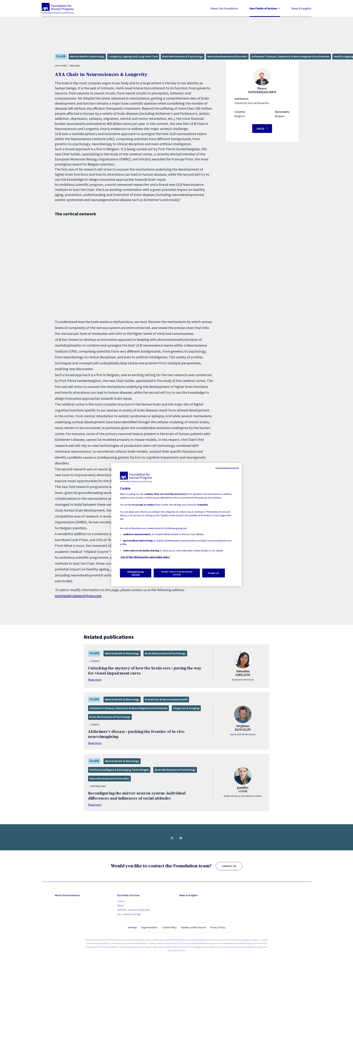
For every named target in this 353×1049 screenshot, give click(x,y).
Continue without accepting (227, 467)
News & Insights (301, 8)
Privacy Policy (217, 927)
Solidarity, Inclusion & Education (133, 909)
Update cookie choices (193, 927)
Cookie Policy (169, 927)
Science (121, 901)
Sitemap (132, 927)
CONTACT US (229, 866)
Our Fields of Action (265, 8)
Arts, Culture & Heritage (129, 914)
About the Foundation (224, 8)
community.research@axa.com (78, 595)
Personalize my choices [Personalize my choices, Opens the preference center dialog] (135, 573)
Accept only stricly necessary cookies (176, 573)
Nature (120, 905)
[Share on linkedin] (180, 838)
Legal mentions (149, 927)
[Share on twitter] (172, 838)
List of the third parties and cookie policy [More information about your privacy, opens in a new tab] (145, 556)
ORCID (262, 130)
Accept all (213, 573)
